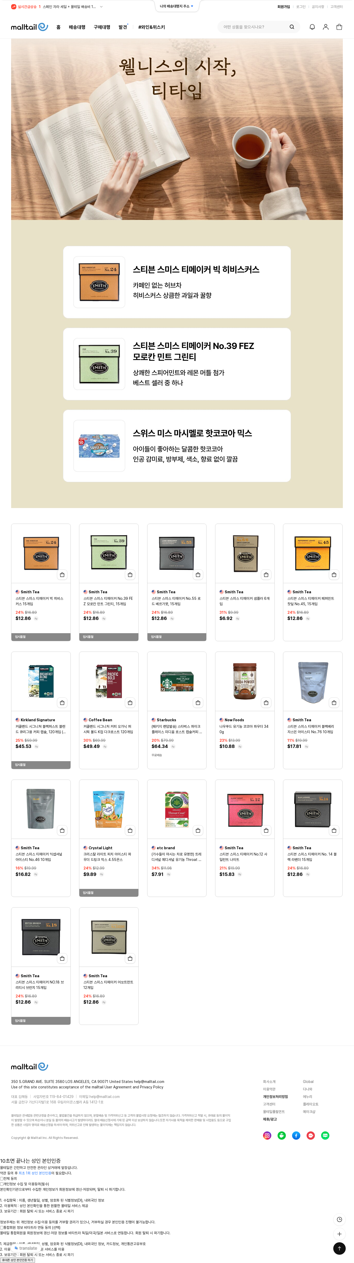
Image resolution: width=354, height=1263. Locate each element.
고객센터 (336, 7)
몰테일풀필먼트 (274, 1112)
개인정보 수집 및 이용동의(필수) (24, 1184)
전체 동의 (8, 1178)
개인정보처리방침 (275, 1097)
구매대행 (102, 27)
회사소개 (269, 1082)
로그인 (301, 7)
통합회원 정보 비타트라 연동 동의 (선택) (30, 1227)
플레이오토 (310, 1104)
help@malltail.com (104, 1097)
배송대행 (77, 27)
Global (308, 1082)
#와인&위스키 (151, 27)
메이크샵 (309, 1112)
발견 (123, 27)
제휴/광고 (270, 1119)
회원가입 (284, 7)
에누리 (307, 1097)
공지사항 (318, 7)
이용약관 (269, 1089)
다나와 (307, 1089)
